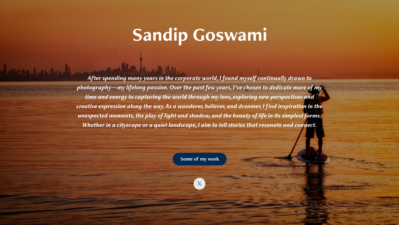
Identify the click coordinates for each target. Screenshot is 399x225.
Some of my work (199, 159)
